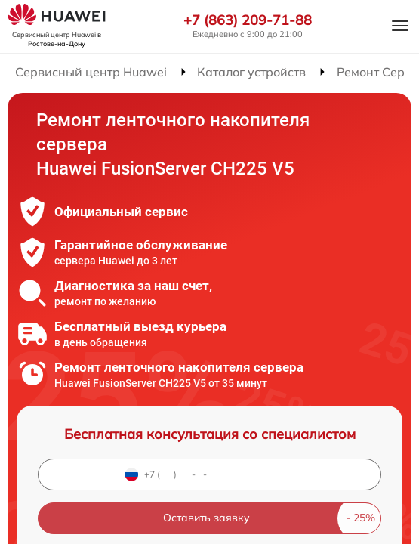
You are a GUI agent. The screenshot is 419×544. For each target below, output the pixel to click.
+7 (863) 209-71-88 (247, 20)
